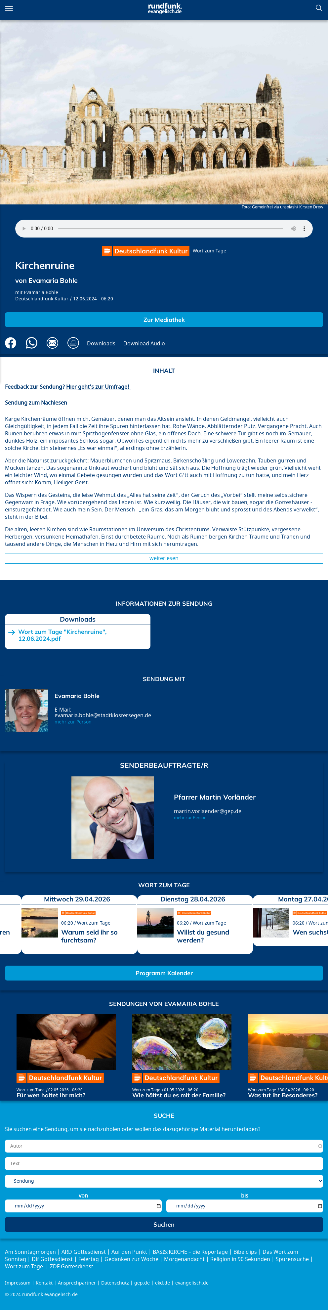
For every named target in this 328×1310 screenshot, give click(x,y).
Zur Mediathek (164, 320)
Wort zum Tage (209, 250)
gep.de (142, 1283)
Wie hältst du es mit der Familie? (179, 1095)
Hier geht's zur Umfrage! (98, 387)
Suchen (319, 8)
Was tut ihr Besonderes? (282, 1095)
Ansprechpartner (77, 1283)
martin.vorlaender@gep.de (207, 811)
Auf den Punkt (129, 1252)
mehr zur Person (73, 722)
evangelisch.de (192, 1283)
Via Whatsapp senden (31, 343)
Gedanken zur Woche (131, 1259)
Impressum (17, 1283)
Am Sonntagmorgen (30, 1252)
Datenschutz (115, 1283)
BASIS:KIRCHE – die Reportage (190, 1252)
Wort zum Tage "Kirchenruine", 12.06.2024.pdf (62, 635)
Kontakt (44, 1283)
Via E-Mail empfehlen (52, 343)
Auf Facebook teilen (11, 343)
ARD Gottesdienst (84, 1252)
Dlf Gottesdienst (52, 1259)
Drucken (73, 343)
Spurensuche (292, 1259)
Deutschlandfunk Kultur (41, 298)
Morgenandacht (184, 1259)
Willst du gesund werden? (203, 936)
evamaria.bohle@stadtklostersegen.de (103, 716)
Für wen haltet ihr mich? (51, 1095)
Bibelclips (245, 1252)
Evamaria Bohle (41, 292)
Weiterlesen (164, 558)
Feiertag (88, 1259)
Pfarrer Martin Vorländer (215, 797)
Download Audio (144, 344)
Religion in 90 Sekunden (240, 1259)
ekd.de (162, 1283)
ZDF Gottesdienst (71, 1267)
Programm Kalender (164, 973)
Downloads (101, 344)
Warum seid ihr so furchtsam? (89, 936)
